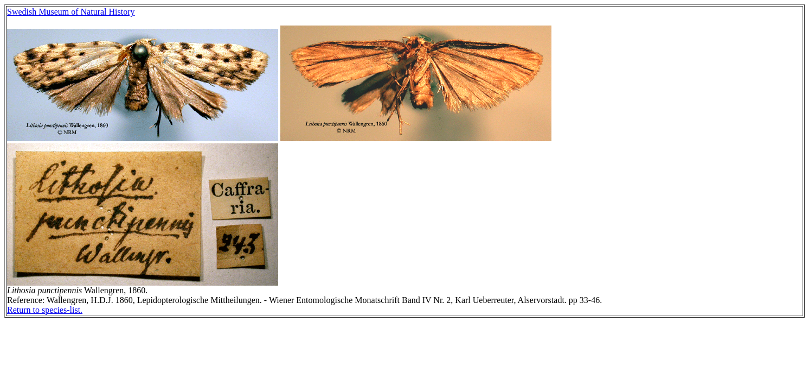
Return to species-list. (44, 309)
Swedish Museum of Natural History (71, 11)
